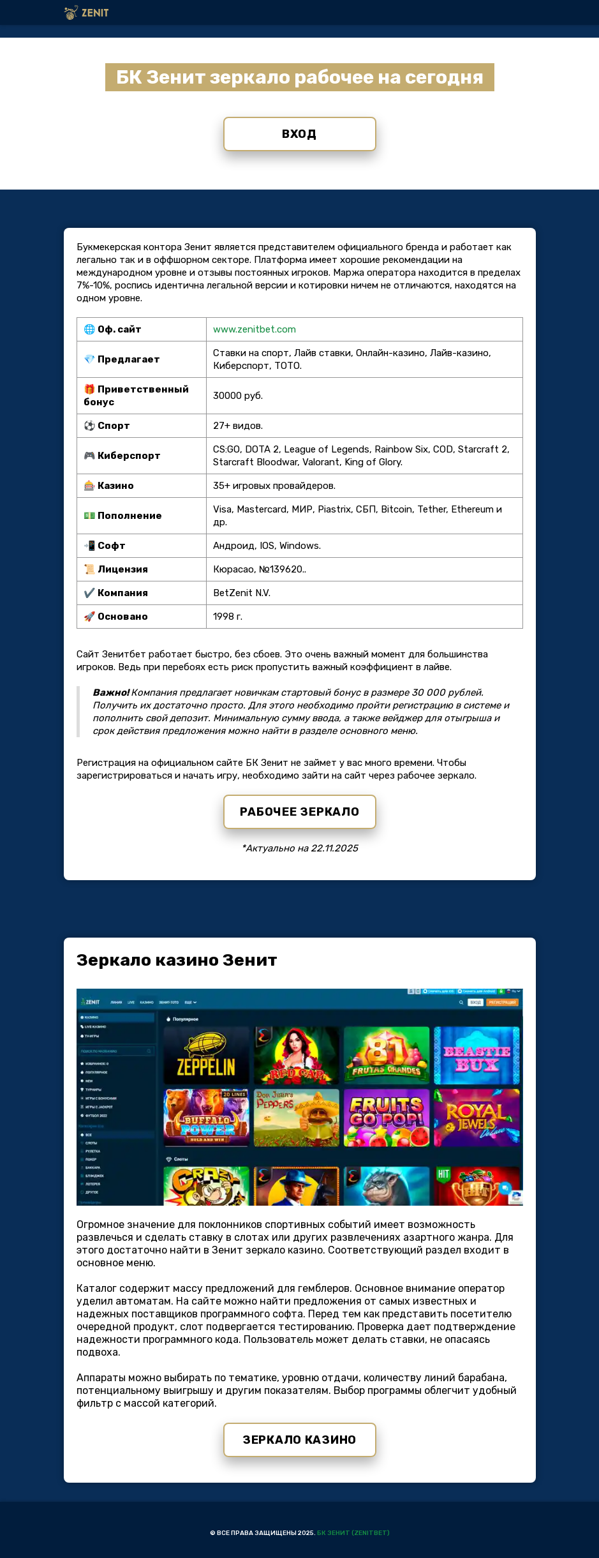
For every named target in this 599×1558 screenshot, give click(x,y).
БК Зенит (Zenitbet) (353, 1533)
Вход (299, 134)
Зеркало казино (299, 1440)
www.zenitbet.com (254, 329)
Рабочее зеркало (300, 812)
